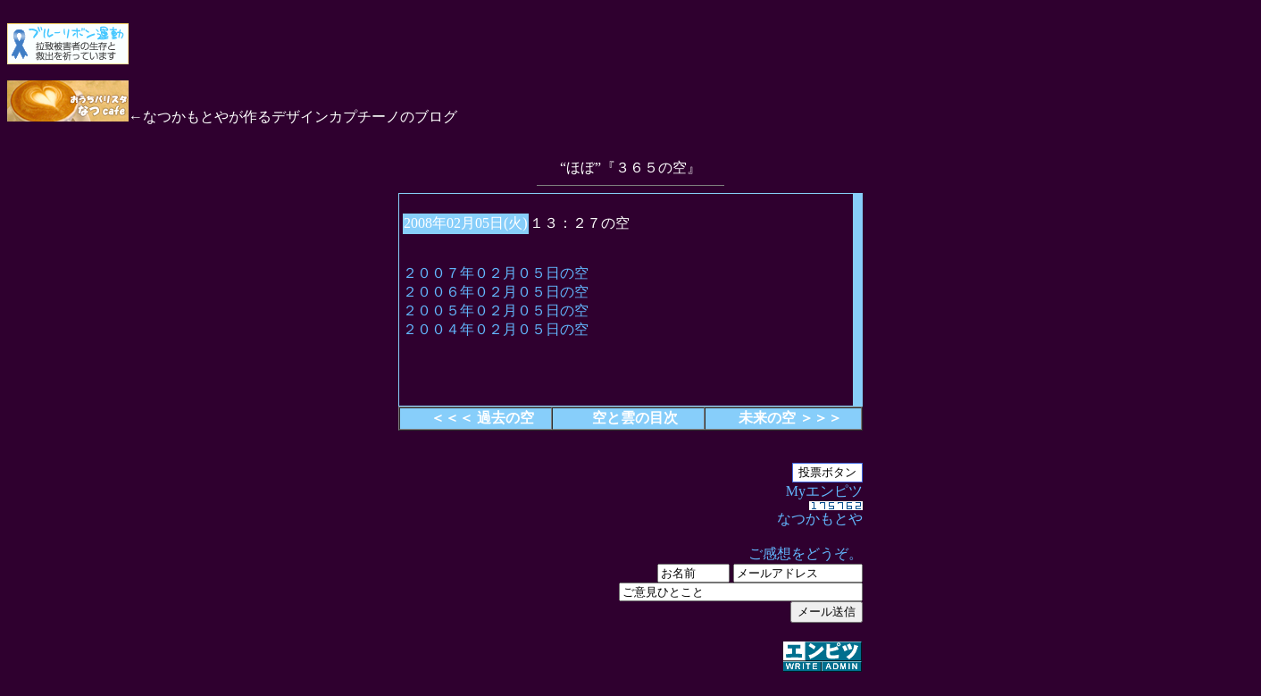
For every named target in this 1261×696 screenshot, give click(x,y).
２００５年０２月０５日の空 (496, 310)
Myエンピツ (630, 579)
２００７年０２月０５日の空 (496, 273)
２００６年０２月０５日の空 (496, 291)
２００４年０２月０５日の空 (496, 329)
